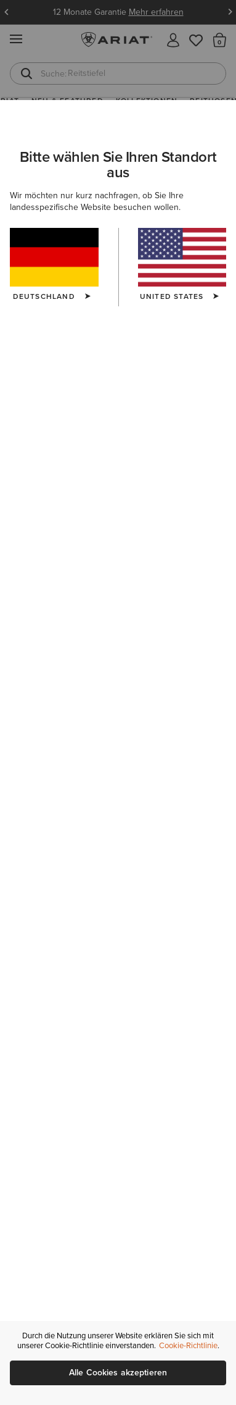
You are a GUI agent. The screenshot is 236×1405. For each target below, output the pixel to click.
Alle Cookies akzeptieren (118, 1372)
